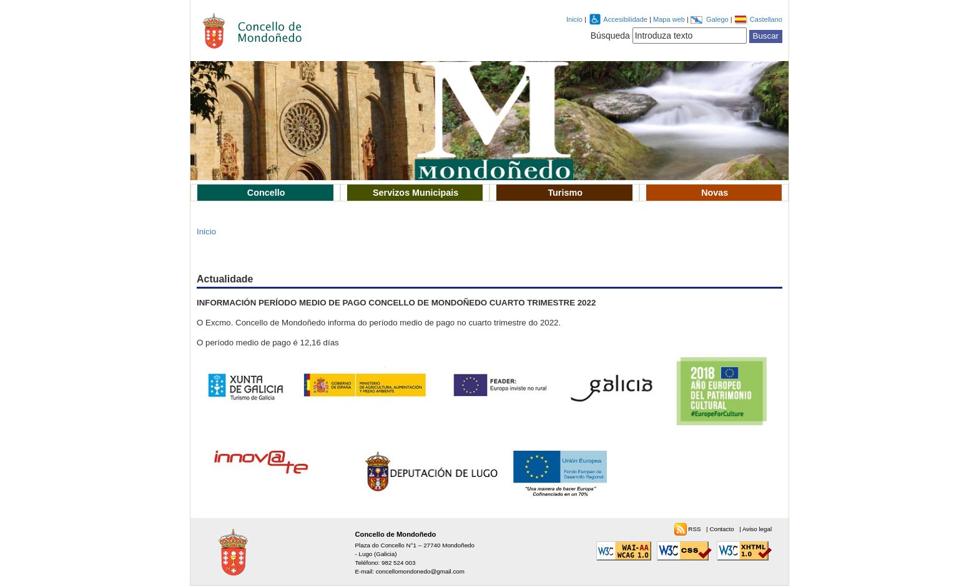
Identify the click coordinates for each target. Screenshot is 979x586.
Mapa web (670, 19)
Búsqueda (610, 36)
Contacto (722, 529)
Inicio (574, 19)
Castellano (766, 19)
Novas (714, 193)
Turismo (565, 193)
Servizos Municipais (415, 193)
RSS (695, 529)
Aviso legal (757, 529)
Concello (266, 193)
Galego (718, 19)
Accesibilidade (626, 19)
